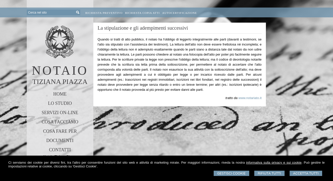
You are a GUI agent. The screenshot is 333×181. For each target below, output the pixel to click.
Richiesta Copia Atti (142, 12)
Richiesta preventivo (104, 12)
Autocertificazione (179, 12)
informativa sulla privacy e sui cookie (274, 162)
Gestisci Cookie (231, 173)
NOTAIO (60, 70)
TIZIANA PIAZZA (60, 81)
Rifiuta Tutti (269, 173)
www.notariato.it (250, 98)
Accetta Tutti (306, 173)
